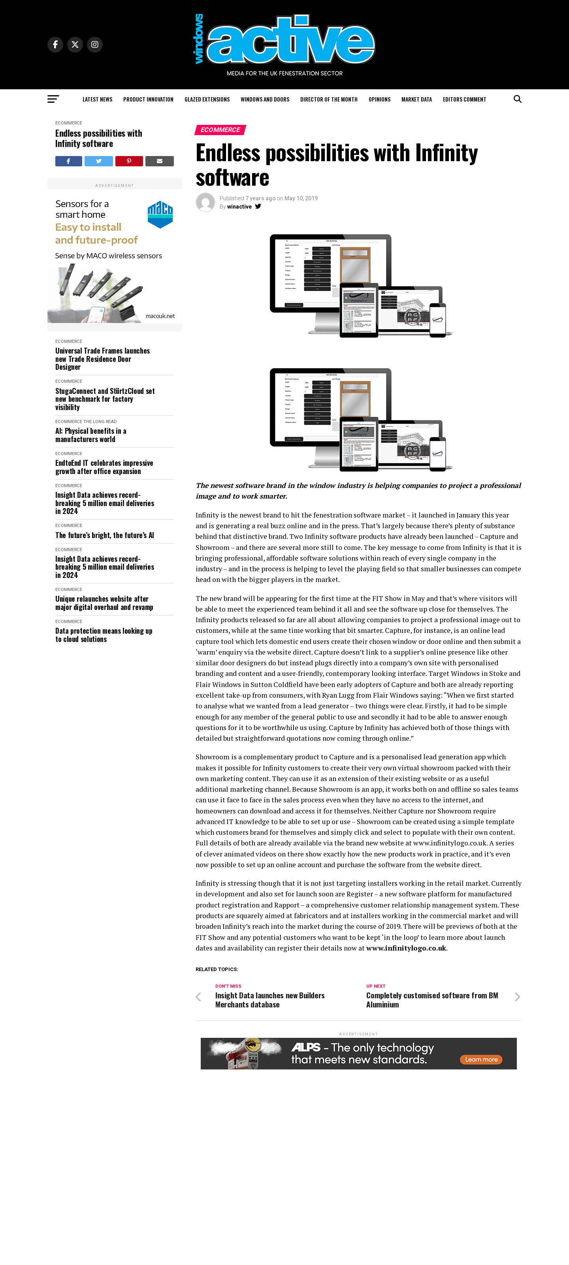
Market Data (416, 99)
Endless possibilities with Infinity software (98, 138)
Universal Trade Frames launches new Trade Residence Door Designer (102, 358)
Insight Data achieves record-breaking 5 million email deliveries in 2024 (104, 503)
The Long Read (100, 421)
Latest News (97, 99)
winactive (239, 206)
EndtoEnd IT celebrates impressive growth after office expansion (104, 467)
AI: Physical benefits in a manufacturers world (90, 435)
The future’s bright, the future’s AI (104, 535)
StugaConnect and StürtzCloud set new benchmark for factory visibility (104, 399)
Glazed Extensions (207, 99)
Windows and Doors (265, 99)
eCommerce (68, 123)
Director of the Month (329, 99)
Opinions (379, 99)
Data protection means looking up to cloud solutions (103, 635)
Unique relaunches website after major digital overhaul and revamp (104, 603)
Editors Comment (464, 99)
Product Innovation (148, 99)
